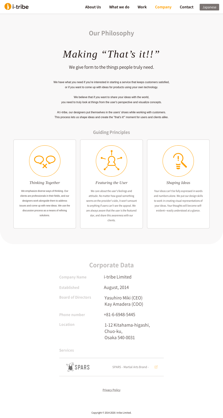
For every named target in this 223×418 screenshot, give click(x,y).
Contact (186, 7)
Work (142, 7)
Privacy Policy (111, 392)
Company (163, 7)
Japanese (209, 7)
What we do (119, 7)
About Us (93, 7)
